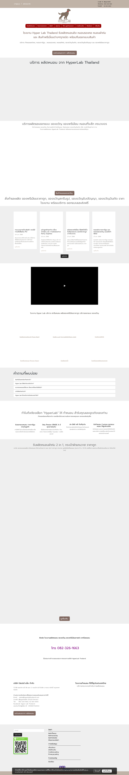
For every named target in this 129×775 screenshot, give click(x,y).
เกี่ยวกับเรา (51, 748)
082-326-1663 (108, 4)
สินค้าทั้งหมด (52, 733)
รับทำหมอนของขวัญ (64, 193)
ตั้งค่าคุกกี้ (97, 771)
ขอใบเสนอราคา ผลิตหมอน (64, 52)
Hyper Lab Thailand (28, 704)
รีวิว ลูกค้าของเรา (68, 26)
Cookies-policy (53, 752)
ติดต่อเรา (89, 26)
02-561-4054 (107, 6)
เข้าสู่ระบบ (17, 4)
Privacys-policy (53, 754)
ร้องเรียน (51, 762)
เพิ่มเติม (97, 26)
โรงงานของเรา (42, 26)
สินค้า (51, 26)
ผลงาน (58, 26)
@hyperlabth (107, 2)
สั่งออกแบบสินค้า (53, 740)
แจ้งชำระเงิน (52, 750)
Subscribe (18, 735)
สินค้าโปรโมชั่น (52, 738)
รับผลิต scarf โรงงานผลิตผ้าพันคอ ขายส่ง (64, 337)
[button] (103, 26)
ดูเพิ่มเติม (17, 247)
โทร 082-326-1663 (64, 648)
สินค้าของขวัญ (53, 736)
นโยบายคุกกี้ (29, 772)
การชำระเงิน (80, 26)
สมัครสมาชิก (27, 4)
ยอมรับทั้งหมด (107, 771)
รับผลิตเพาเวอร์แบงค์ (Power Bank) (30, 337)
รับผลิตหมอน (31, 26)
